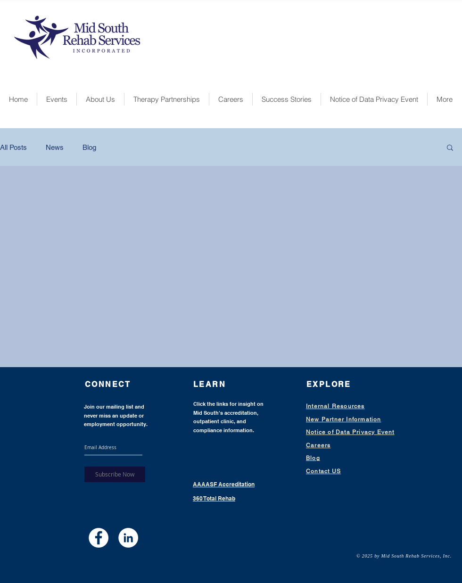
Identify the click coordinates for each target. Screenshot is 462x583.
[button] (450, 148)
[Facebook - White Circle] (98, 538)
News (55, 147)
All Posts (13, 147)
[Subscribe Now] (114, 474)
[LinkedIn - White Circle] (128, 538)
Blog (89, 147)
